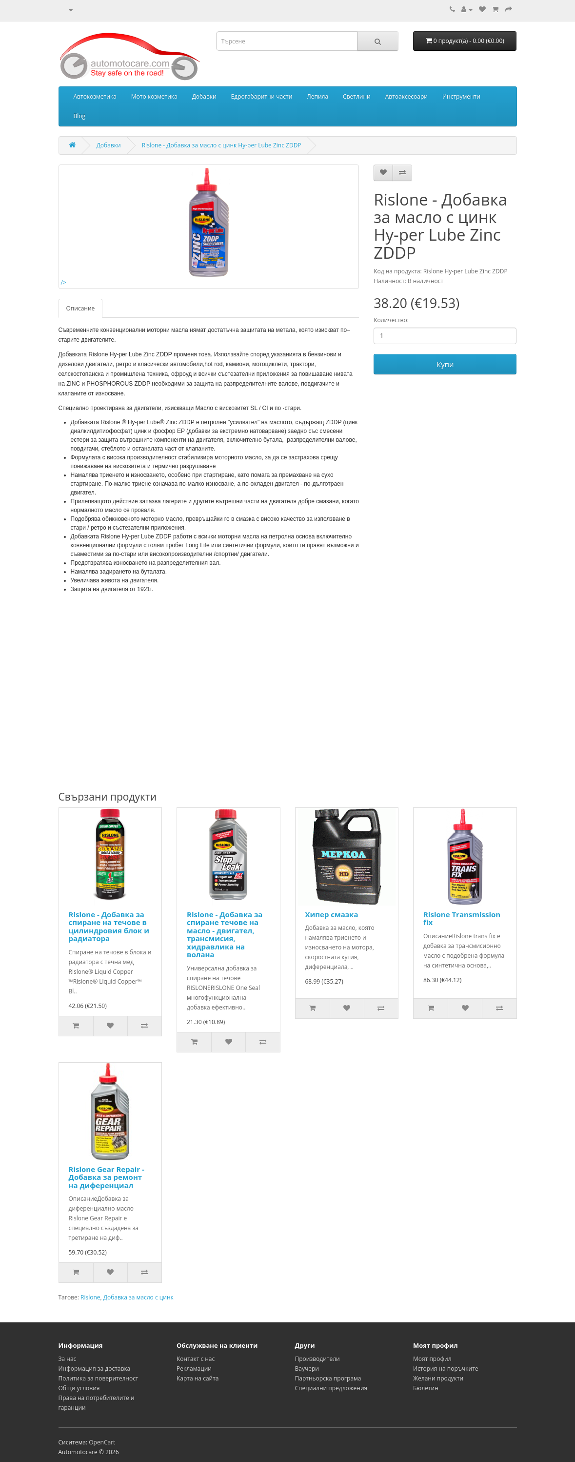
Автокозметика (95, 96)
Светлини (357, 96)
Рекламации (194, 1368)
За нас (68, 1359)
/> (162, 227)
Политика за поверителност (99, 1378)
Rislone (90, 1297)
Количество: (391, 320)
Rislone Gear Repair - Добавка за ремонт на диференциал (106, 1177)
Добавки (204, 96)
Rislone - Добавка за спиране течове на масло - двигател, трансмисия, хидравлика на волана (224, 934)
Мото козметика (154, 96)
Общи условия (79, 1388)
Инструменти (461, 96)
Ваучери (307, 1368)
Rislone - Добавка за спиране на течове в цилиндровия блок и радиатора (109, 926)
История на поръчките (445, 1368)
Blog (80, 116)
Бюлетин (425, 1388)
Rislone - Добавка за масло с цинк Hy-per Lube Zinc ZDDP (221, 145)
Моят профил (432, 1359)
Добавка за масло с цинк (138, 1297)
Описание (80, 308)
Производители (317, 1359)
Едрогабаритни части (262, 96)
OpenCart (102, 1442)
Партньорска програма (328, 1378)
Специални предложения (331, 1388)
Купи (445, 364)
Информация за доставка (95, 1368)
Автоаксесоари (406, 96)
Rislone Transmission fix (461, 918)
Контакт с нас (196, 1359)
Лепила (317, 96)
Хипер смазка (331, 914)
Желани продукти (438, 1378)
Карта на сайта (198, 1378)
